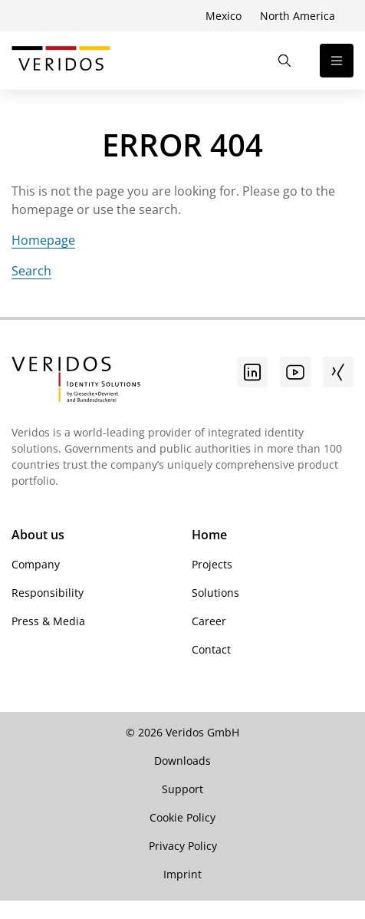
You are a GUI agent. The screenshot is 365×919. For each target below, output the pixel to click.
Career (209, 621)
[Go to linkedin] (252, 372)
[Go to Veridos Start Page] (61, 60)
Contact (211, 649)
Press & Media (48, 621)
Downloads (182, 760)
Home (209, 534)
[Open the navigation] (336, 60)
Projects (212, 564)
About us (38, 534)
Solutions (215, 592)
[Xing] (338, 372)
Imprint (182, 874)
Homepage (43, 240)
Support (182, 789)
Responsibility (48, 592)
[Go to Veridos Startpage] (76, 381)
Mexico (224, 15)
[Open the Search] (284, 60)
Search (31, 270)
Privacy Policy (183, 845)
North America (297, 15)
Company (36, 564)
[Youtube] (295, 372)
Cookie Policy (182, 817)
